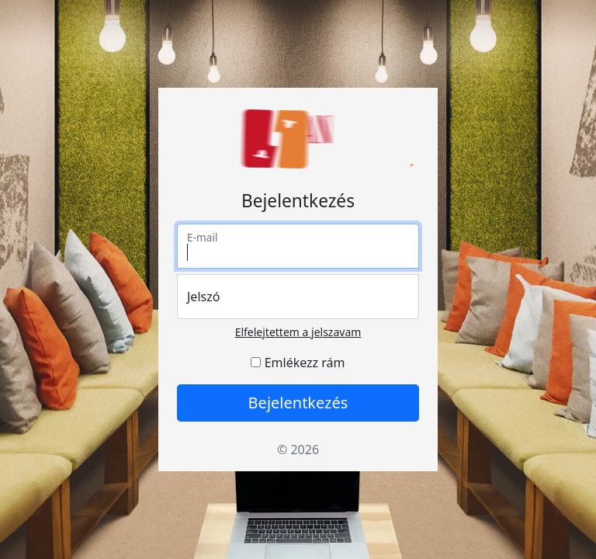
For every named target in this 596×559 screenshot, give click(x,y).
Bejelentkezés (298, 402)
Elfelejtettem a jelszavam (298, 332)
